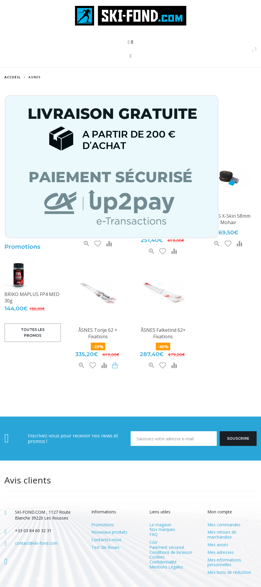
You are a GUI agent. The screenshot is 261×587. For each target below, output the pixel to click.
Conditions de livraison (170, 552)
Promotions (22, 246)
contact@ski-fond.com (36, 543)
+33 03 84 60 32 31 (33, 530)
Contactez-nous (106, 539)
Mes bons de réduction (229, 572)
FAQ (153, 534)
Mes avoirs (217, 544)
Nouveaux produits (109, 532)
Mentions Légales (166, 567)
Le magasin (160, 524)
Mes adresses (220, 552)
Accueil (12, 77)
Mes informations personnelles (224, 563)
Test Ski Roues (105, 547)
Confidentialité (163, 562)
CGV (153, 542)
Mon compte (219, 512)
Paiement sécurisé (166, 547)
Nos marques (162, 529)
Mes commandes (223, 524)
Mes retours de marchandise (221, 535)
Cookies (157, 557)
